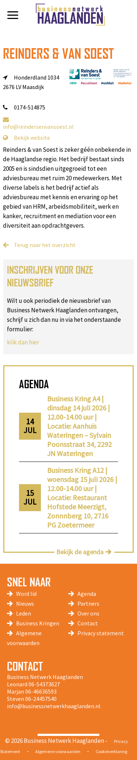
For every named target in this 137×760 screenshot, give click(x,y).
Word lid (26, 593)
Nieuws (25, 603)
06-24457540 (41, 698)
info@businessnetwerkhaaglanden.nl (53, 706)
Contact (87, 623)
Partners (88, 603)
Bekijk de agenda (79, 552)
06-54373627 (44, 684)
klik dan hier (23, 342)
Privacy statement (100, 633)
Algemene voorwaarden (57, 751)
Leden (23, 613)
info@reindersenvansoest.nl (38, 123)
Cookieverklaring (111, 751)
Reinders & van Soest (58, 53)
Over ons (88, 613)
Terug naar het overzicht (45, 244)
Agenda (86, 593)
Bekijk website (26, 137)
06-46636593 (41, 691)
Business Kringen (37, 623)
